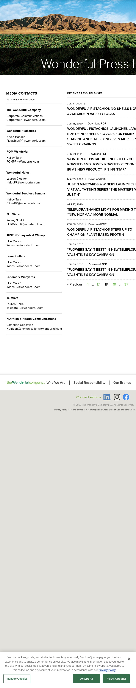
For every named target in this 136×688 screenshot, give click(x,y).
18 (106, 284)
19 (114, 284)
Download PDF (97, 123)
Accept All (86, 679)
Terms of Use (76, 409)
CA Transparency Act (96, 409)
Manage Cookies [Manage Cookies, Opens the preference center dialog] (17, 679)
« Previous (75, 284)
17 (98, 284)
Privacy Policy (60, 409)
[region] (68, 670)
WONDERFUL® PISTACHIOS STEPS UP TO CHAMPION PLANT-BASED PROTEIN (99, 232)
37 (126, 284)
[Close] (129, 658)
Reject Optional (116, 679)
